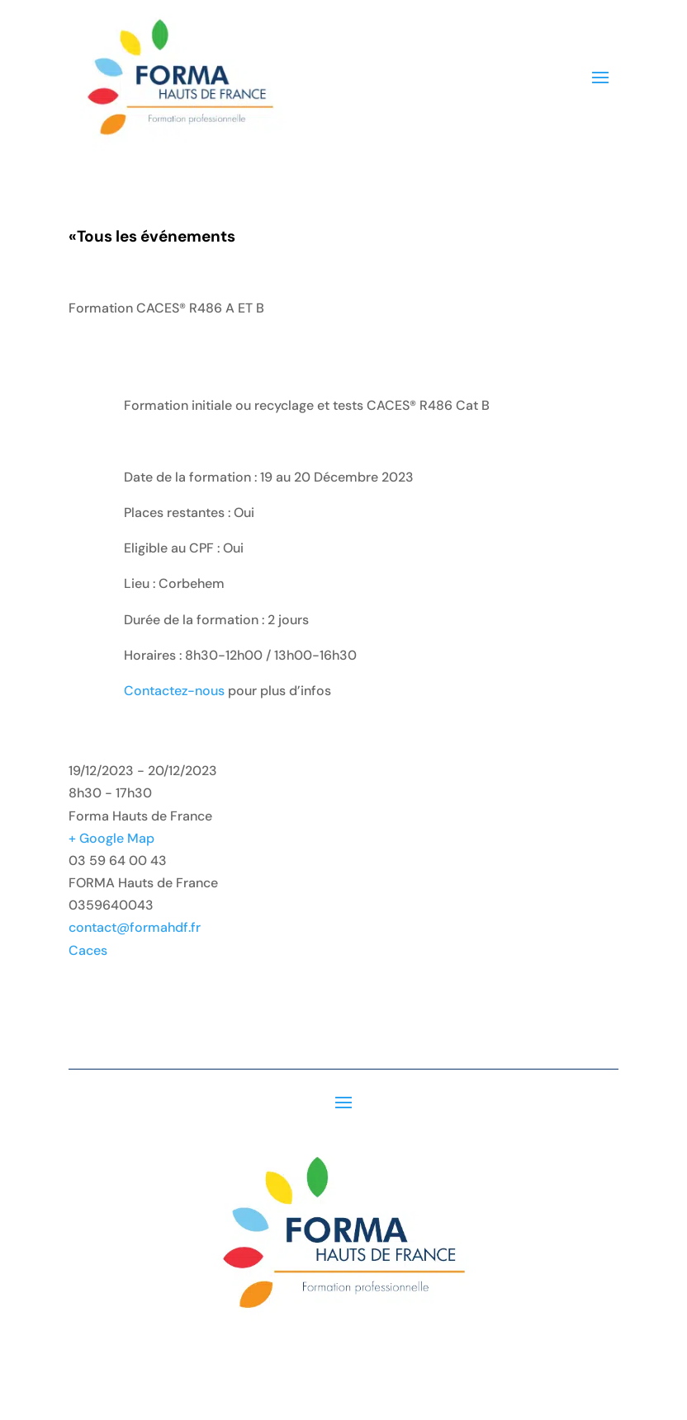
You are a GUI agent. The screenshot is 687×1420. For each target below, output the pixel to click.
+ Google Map (111, 838)
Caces (88, 950)
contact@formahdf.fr (135, 927)
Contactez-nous (174, 690)
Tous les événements (152, 236)
